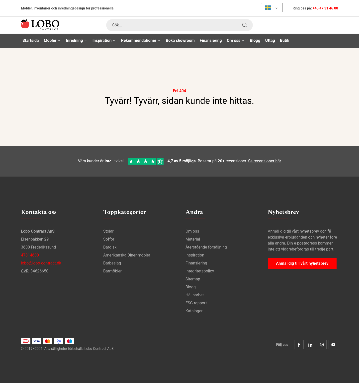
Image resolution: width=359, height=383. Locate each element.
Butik (284, 40)
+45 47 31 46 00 (325, 8)
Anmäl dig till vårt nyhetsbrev (302, 263)
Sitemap (192, 279)
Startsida (30, 40)
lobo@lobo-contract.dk (41, 263)
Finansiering (211, 40)
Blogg (255, 40)
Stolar (108, 231)
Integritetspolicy (199, 271)
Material (192, 239)
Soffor (108, 239)
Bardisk (109, 247)
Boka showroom (180, 40)
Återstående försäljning (206, 247)
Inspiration (194, 255)
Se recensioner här (264, 161)
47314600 (30, 255)
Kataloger (194, 311)
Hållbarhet (194, 295)
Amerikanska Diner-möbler (126, 255)
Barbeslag (112, 263)
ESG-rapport (196, 303)
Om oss (192, 231)
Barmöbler (112, 271)
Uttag (270, 40)
